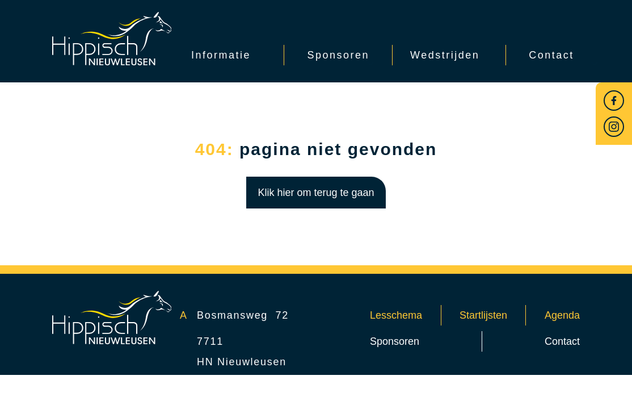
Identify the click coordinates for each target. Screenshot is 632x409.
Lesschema (396, 315)
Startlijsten (483, 315)
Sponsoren (394, 341)
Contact (562, 341)
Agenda (562, 315)
